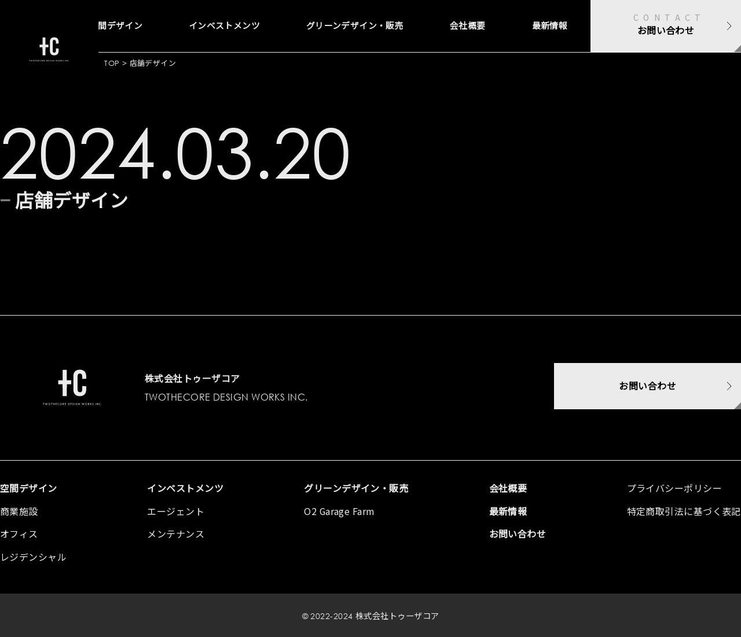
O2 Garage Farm (339, 511)
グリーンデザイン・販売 (330, 26)
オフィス (19, 533)
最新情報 (545, 26)
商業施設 (19, 511)
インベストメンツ (183, 26)
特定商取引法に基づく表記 (684, 511)
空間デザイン (28, 488)
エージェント (175, 511)
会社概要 (456, 26)
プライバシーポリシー (674, 488)
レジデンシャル (33, 557)
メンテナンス (175, 533)
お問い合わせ (517, 533)
